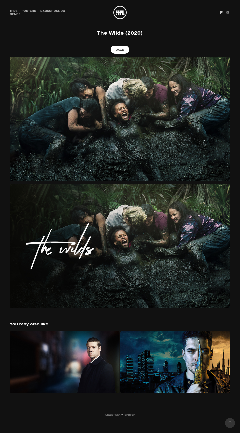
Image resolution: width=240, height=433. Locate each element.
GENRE (15, 14)
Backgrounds (52, 10)
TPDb (14, 10)
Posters (29, 10)
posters (120, 49)
